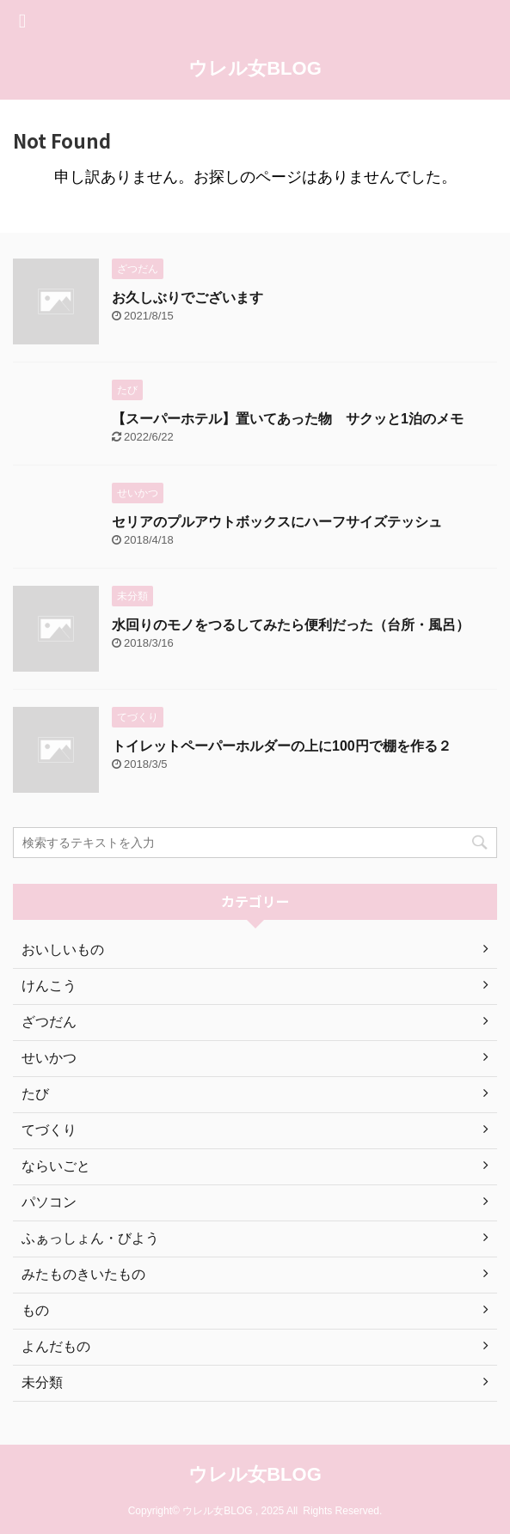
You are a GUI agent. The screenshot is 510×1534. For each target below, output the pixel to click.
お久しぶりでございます (187, 297)
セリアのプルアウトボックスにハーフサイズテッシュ (277, 521)
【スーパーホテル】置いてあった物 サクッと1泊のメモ (288, 418)
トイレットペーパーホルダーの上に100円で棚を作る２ (282, 746)
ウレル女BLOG (255, 68)
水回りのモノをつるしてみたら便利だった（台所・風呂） (291, 625)
